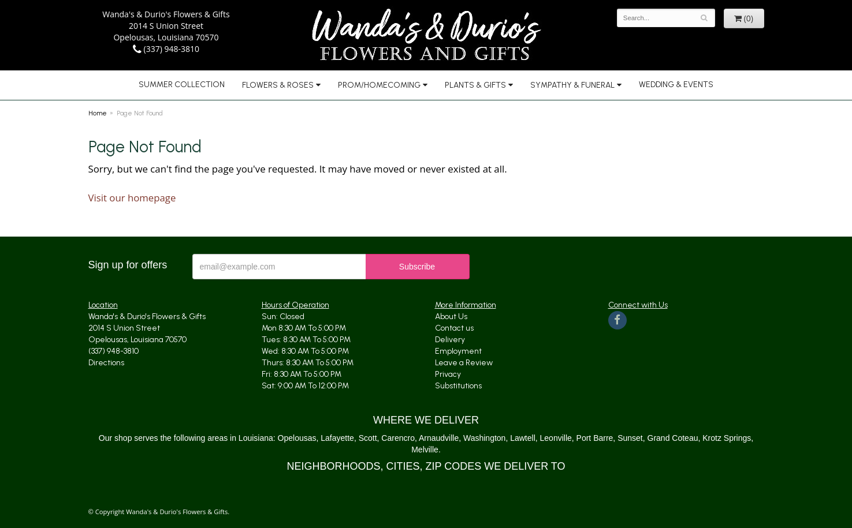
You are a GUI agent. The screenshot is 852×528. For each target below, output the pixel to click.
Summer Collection (182, 84)
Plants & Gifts (475, 85)
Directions (106, 363)
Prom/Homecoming (379, 85)
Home (97, 113)
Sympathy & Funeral (572, 85)
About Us (451, 316)
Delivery (450, 339)
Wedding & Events (676, 84)
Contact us (454, 328)
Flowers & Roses (278, 85)
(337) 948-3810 (166, 48)
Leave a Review (464, 363)
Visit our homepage (132, 197)
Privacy (448, 374)
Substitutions (458, 386)
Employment (458, 351)
